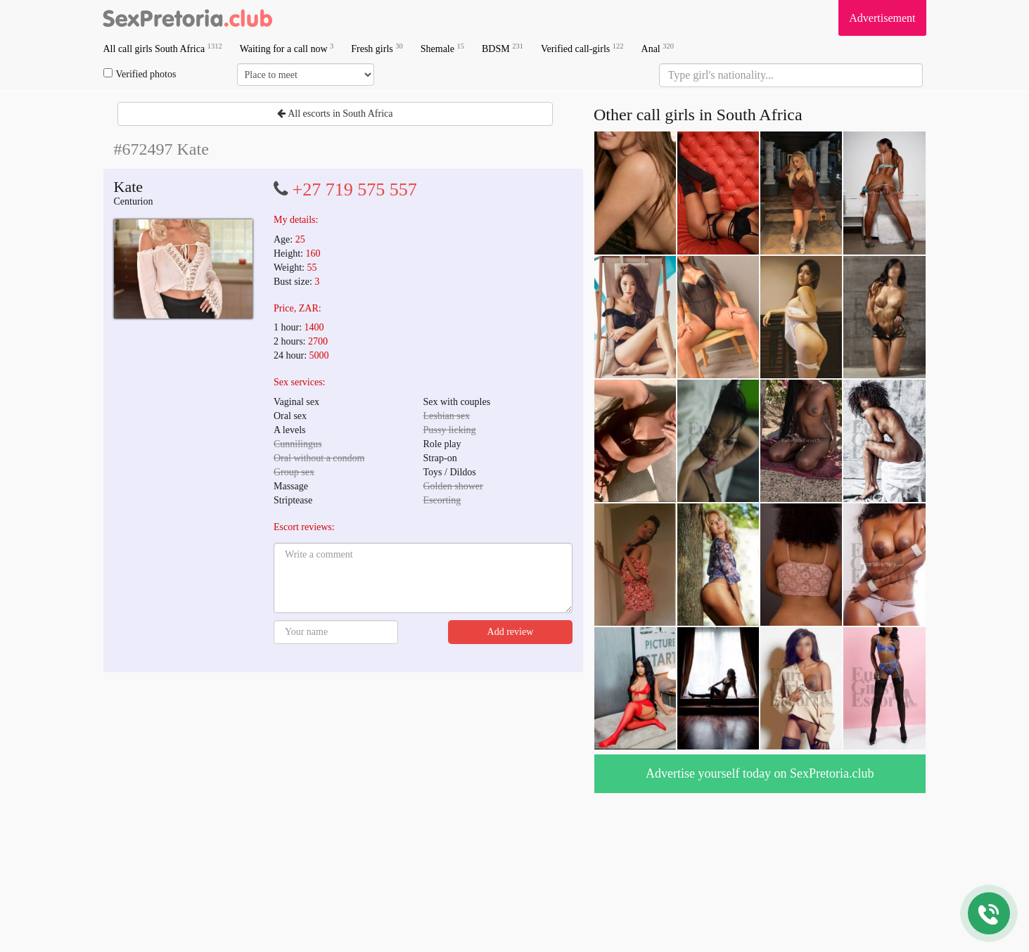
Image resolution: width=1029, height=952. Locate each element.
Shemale (442, 48)
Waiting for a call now (287, 48)
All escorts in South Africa (334, 113)
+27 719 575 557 (355, 189)
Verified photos (140, 73)
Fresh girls (377, 48)
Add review (510, 631)
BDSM (502, 48)
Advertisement (882, 18)
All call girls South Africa (162, 48)
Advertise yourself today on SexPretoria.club (760, 773)
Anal (657, 48)
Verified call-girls (582, 48)
